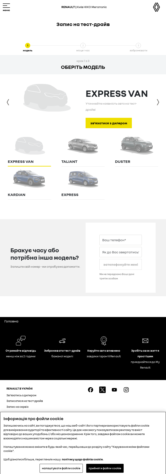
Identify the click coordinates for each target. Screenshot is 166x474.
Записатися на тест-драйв (24, 401)
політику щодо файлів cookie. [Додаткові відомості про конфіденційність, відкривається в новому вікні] (83, 460)
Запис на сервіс (17, 406)
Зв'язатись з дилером (21, 395)
